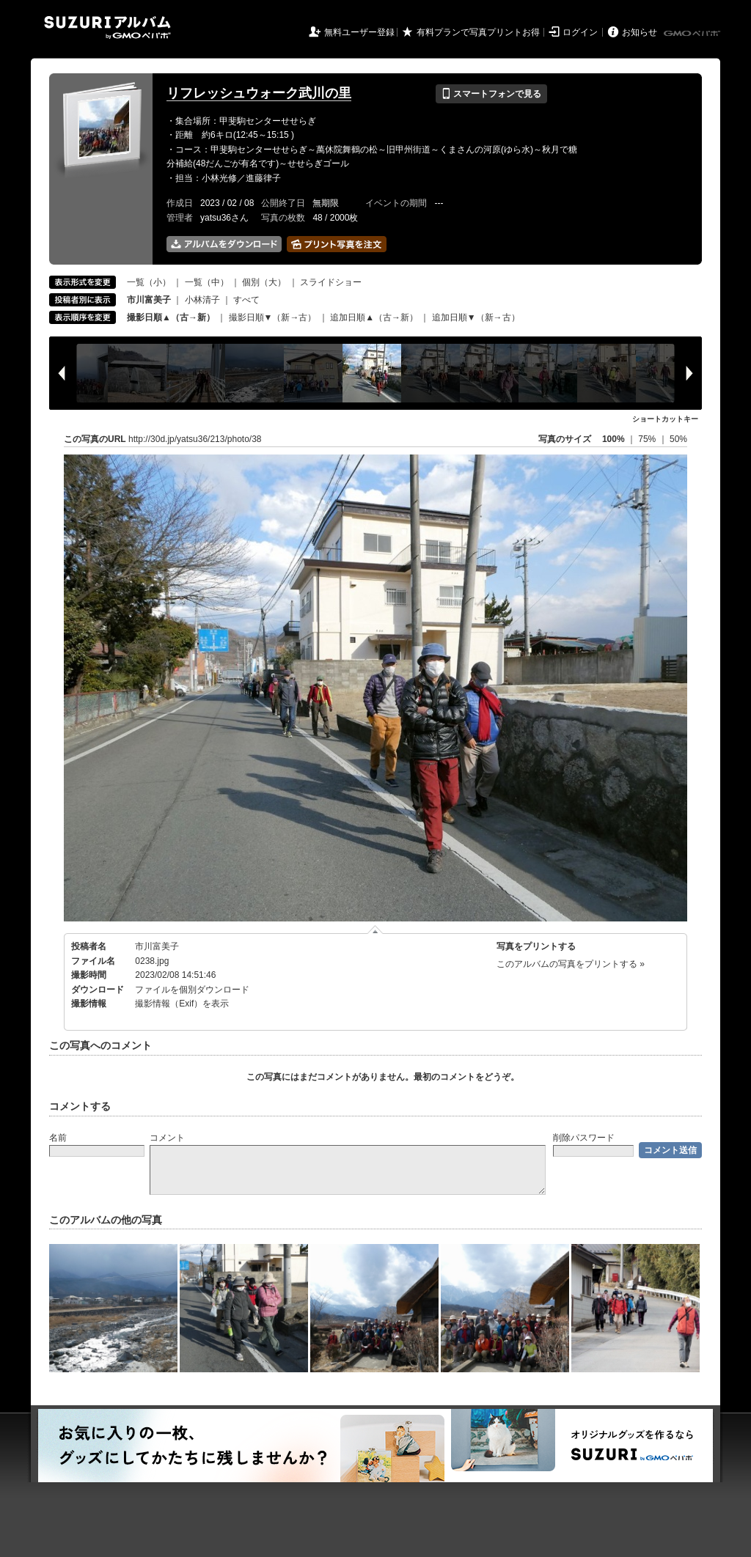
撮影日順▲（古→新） (171, 317)
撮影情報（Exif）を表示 (182, 1003)
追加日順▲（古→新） (374, 317)
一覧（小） (149, 282)
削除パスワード (584, 1138)
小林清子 (202, 300)
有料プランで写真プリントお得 (478, 32)
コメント (167, 1138)
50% (678, 439)
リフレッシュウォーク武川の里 (258, 93)
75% (648, 439)
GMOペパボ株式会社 (693, 33)
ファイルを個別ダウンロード (192, 989)
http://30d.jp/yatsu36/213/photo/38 (194, 439)
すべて (246, 300)
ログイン (580, 32)
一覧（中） (207, 282)
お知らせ (639, 32)
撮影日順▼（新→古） (273, 317)
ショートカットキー (665, 419)
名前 (58, 1138)
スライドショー (331, 282)
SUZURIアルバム (107, 27)
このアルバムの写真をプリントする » (571, 964)
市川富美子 (157, 946)
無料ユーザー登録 (359, 32)
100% (613, 439)
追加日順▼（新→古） (476, 317)
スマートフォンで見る (491, 93)
